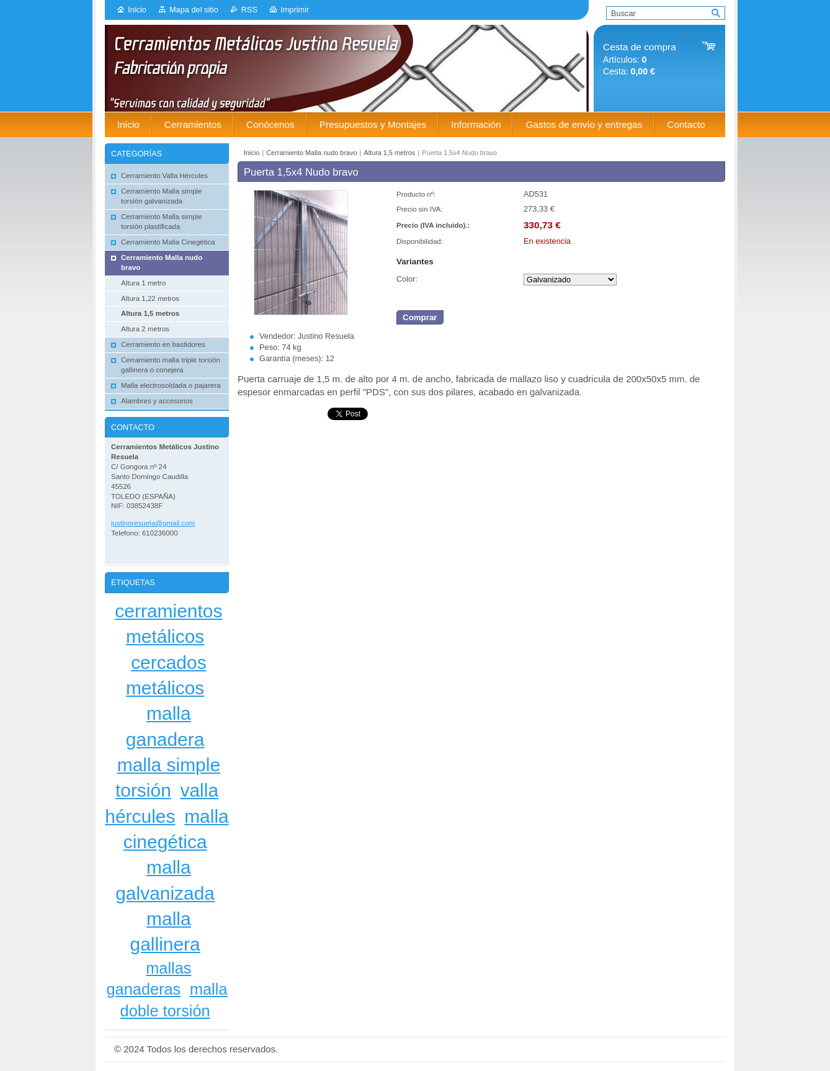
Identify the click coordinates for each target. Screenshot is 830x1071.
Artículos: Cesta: (639, 59)
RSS (249, 9)
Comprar (420, 317)
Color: (406, 279)
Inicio (137, 9)
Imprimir (294, 9)
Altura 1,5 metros (389, 152)
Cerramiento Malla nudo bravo (311, 152)
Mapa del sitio (193, 9)
